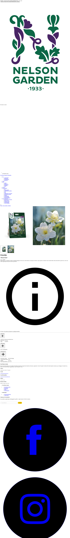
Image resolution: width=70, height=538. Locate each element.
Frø (4, 189)
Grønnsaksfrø (6, 177)
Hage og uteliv (6, 200)
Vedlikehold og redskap (8, 190)
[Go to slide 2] (10, 249)
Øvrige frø (6, 180)
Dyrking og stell (6, 201)
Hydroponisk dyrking (7, 194)
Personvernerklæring (7, 394)
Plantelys (5, 195)
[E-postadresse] (9, 403)
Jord (5, 191)
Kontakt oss (6, 388)
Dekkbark (5, 185)
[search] (0, 204)
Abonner (20, 402)
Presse (5, 389)
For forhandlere (8, 175)
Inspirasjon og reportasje (8, 199)
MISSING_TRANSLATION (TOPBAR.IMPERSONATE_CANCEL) (10, 1)
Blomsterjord (6, 184)
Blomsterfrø (6, 178)
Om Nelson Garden (3, 175)
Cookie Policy (6, 395)
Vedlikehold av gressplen (8, 193)
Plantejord (5, 183)
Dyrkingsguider (6, 202)
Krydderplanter (6, 179)
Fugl (5, 192)
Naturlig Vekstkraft (7, 197)
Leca (5, 186)
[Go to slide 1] (3, 249)
